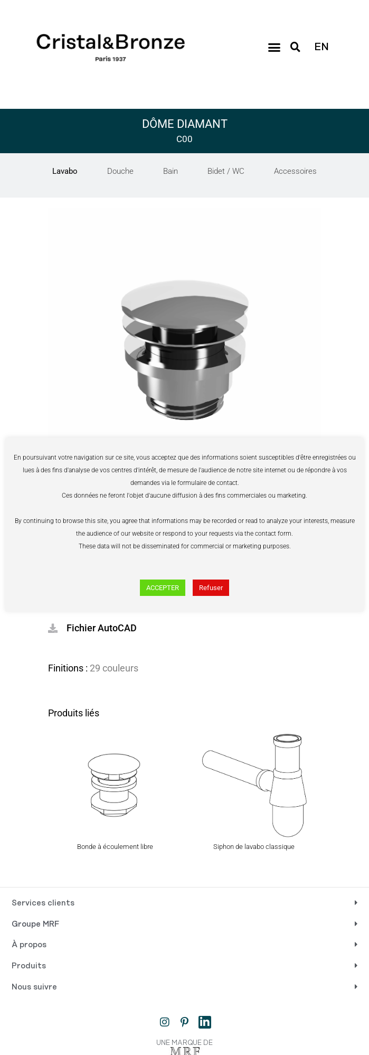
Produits (29, 966)
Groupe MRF (35, 924)
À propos (29, 945)
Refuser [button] (211, 588)
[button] (274, 48)
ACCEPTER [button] (162, 588)
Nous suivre (34, 987)
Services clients (43, 903)
